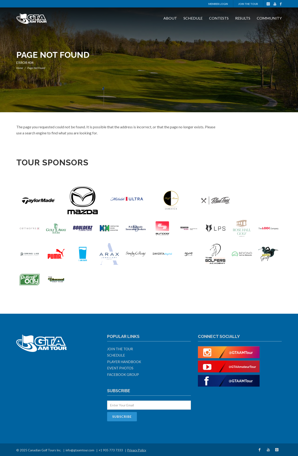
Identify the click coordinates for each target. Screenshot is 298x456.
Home (19, 68)
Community (269, 18)
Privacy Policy (136, 450)
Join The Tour (248, 3)
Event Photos (120, 368)
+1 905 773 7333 (111, 450)
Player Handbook (124, 362)
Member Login (218, 3)
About (170, 18)
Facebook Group (123, 374)
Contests (219, 18)
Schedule (193, 18)
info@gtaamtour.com (80, 450)
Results (242, 18)
